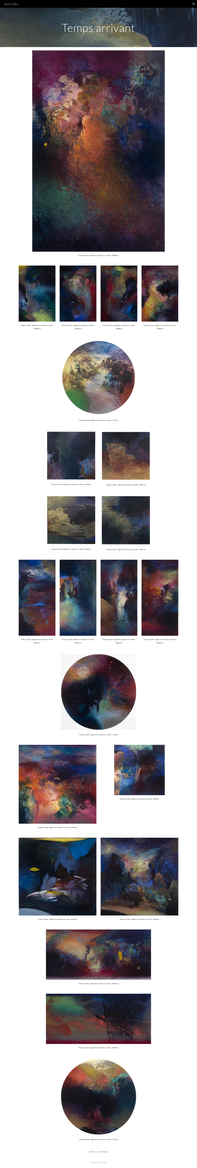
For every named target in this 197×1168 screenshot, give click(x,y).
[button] (193, 4)
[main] (98, 27)
